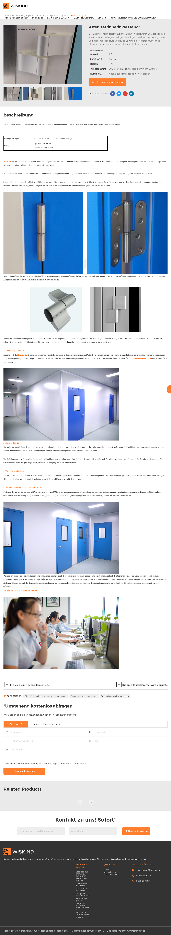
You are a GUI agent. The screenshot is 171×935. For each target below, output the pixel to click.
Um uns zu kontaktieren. (20, 29)
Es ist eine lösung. (58, 17)
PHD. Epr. (37, 17)
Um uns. (102, 17)
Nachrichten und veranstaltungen (133, 17)
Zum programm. (84, 17)
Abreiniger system (16, 17)
